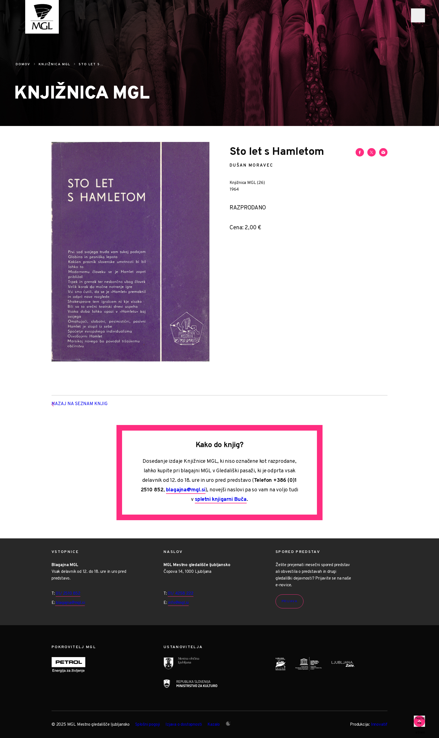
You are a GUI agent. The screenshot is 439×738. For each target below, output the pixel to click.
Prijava (290, 601)
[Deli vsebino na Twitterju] (371, 152)
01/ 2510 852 (68, 593)
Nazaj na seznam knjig (88, 404)
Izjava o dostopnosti (183, 724)
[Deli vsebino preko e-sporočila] (383, 152)
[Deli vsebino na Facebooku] (360, 152)
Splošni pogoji (147, 724)
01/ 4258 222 (180, 593)
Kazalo (213, 724)
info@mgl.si (178, 603)
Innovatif (379, 724)
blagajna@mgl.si (186, 490)
